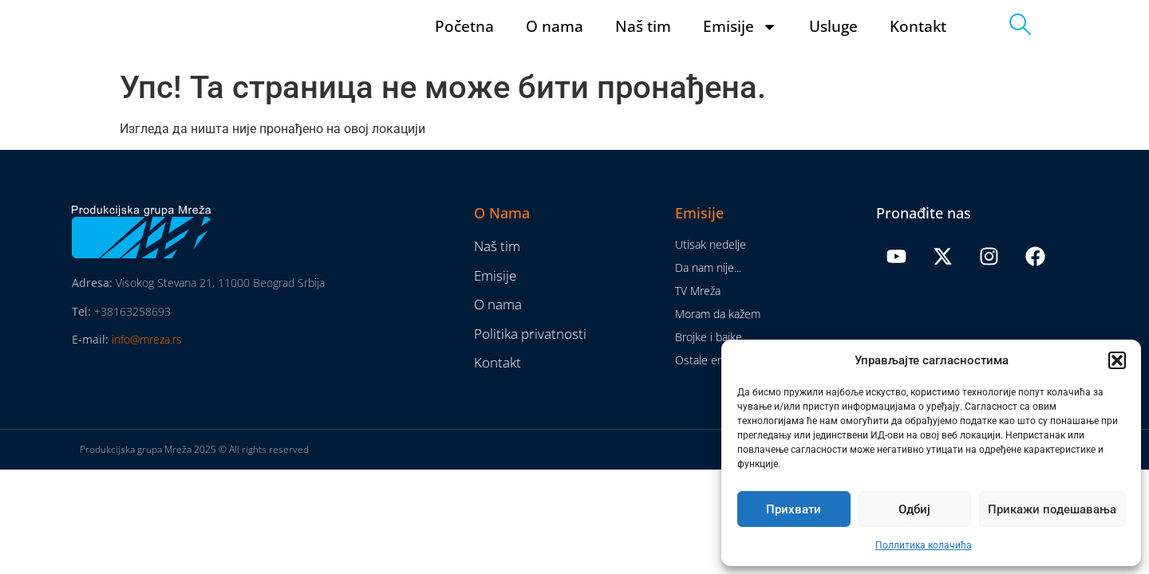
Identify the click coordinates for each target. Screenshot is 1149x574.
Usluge (833, 42)
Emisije (740, 41)
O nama (554, 42)
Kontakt (918, 42)
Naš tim (643, 42)
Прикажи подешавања (1052, 509)
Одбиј (914, 509)
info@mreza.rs (147, 370)
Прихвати (793, 509)
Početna (464, 42)
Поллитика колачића (923, 545)
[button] (1117, 360)
